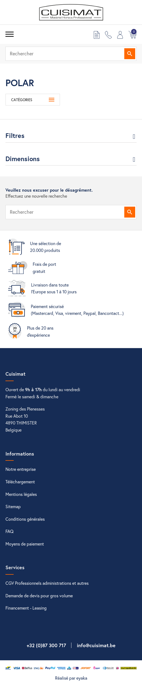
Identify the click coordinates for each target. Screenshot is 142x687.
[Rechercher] (71, 54)
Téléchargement (20, 481)
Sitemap (13, 506)
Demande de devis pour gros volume (39, 595)
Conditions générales (25, 519)
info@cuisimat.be (96, 645)
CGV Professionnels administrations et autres (47, 583)
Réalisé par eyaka (71, 678)
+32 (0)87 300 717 (46, 645)
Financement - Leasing (26, 608)
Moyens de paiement (24, 544)
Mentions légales (21, 494)
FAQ (9, 531)
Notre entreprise (20, 469)
